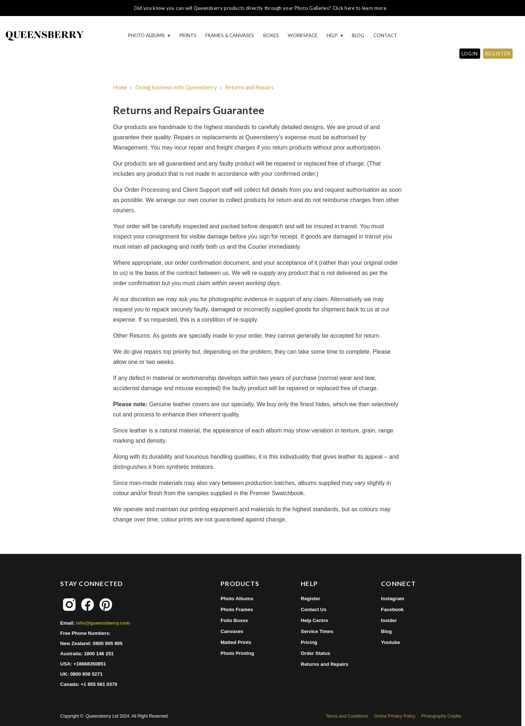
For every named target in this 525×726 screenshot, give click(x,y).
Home (120, 87)
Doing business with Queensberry (176, 87)
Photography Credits (441, 716)
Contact (385, 35)
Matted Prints (236, 642)
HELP (333, 35)
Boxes (271, 35)
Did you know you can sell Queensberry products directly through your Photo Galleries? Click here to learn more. (260, 8)
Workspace (303, 35)
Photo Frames (237, 609)
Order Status (315, 653)
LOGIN (470, 54)
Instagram (392, 598)
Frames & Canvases (229, 35)
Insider (389, 620)
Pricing (309, 642)
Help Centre (314, 620)
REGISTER (497, 54)
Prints (188, 35)
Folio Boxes (234, 620)
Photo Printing (237, 653)
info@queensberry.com (103, 623)
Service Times (317, 631)
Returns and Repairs (249, 87)
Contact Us (313, 609)
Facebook (392, 609)
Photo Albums (147, 35)
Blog (358, 35)
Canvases (232, 631)
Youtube (390, 642)
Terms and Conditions (347, 716)
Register (310, 598)
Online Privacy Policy (394, 716)
